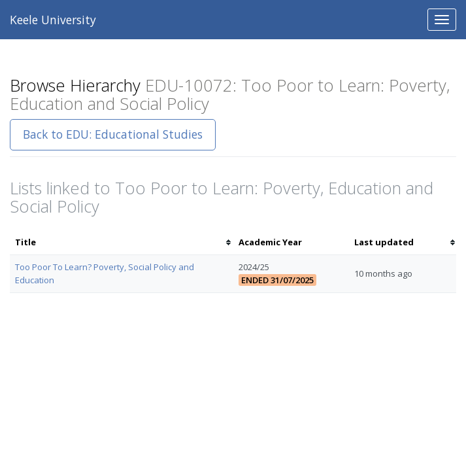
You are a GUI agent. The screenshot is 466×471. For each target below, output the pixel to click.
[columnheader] (121, 242)
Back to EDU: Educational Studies (113, 134)
